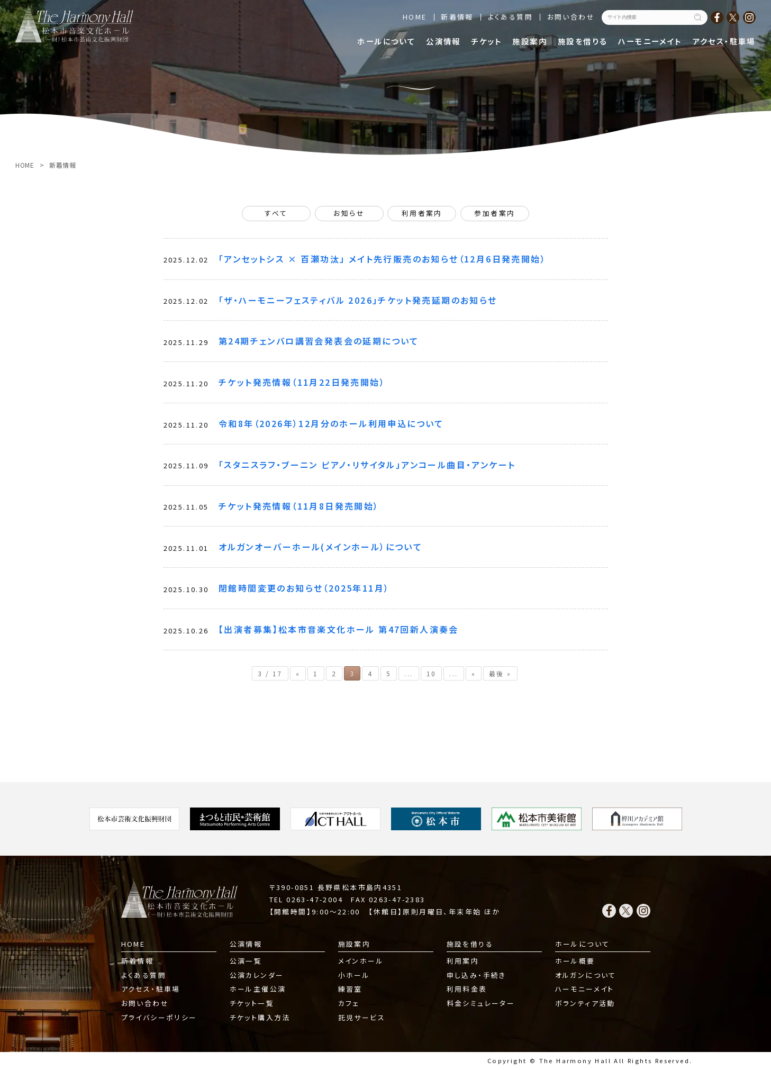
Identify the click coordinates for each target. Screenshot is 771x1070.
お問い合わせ (571, 17)
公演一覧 (246, 961)
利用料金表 (467, 989)
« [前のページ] (298, 673)
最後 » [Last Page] (500, 673)
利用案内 (463, 961)
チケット (486, 41)
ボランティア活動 (585, 1003)
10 (432, 673)
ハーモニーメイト (650, 41)
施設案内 (529, 41)
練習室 (350, 989)
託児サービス (361, 1017)
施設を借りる (582, 41)
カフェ (349, 1003)
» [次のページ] (473, 673)
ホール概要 (575, 961)
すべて (276, 213)
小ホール (354, 975)
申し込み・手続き (476, 975)
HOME (415, 17)
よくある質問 (510, 17)
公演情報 (443, 41)
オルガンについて (585, 975)
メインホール (361, 961)
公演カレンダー (257, 975)
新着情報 (457, 17)
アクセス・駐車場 (724, 41)
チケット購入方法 (260, 1017)
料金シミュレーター (481, 1003)
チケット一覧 (252, 1003)
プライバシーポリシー (159, 1017)
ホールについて (386, 41)
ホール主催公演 (258, 989)
